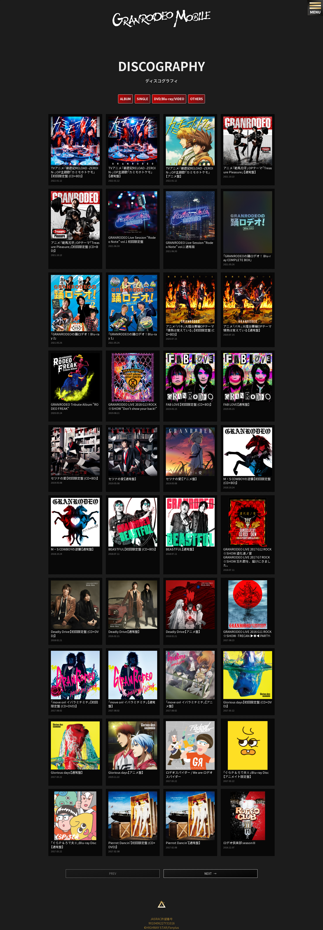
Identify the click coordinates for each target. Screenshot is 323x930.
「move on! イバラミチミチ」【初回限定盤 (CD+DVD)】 (75, 681)
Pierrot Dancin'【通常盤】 (190, 820)
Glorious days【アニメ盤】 (133, 749)
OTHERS (197, 98)
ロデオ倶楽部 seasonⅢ (248, 820)
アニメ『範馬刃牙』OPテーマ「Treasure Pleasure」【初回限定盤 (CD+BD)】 (75, 223)
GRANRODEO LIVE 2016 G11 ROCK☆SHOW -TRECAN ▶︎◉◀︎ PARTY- (248, 611)
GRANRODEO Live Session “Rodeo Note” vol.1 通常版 (190, 221)
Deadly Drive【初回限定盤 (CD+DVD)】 (75, 611)
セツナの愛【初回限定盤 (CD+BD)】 (75, 455)
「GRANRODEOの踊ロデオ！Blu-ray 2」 (75, 309)
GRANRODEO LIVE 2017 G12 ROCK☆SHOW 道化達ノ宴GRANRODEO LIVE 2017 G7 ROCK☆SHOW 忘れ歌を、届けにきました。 (248, 534)
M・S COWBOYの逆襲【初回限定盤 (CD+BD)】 (248, 458)
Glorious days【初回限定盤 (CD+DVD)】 (248, 681)
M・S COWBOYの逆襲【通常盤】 (75, 526)
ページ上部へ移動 (161, 904)
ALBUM (124, 98)
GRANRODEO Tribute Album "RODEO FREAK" (75, 383)
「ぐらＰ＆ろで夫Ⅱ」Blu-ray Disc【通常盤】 (75, 822)
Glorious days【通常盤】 (75, 749)
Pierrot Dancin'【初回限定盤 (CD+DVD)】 (133, 822)
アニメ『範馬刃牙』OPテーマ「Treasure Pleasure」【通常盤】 (248, 147)
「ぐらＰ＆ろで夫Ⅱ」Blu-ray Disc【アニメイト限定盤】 (248, 751)
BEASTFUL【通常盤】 (190, 526)
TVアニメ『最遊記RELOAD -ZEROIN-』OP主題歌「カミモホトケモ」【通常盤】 (133, 149)
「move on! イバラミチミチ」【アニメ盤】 (190, 681)
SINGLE (142, 98)
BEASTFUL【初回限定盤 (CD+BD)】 (133, 526)
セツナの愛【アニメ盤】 (190, 456)
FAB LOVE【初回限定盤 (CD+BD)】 (190, 381)
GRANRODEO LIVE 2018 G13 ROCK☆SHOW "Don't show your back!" (133, 385)
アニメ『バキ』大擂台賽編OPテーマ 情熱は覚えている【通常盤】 (248, 305)
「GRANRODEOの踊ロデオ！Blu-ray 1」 (133, 309)
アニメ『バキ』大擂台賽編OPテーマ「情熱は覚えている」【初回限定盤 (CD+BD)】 (190, 307)
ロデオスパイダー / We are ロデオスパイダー (190, 751)
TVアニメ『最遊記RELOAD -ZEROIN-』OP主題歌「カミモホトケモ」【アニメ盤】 (190, 149)
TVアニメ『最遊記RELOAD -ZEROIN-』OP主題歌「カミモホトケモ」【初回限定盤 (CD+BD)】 (75, 149)
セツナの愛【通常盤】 (133, 456)
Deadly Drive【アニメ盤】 (190, 609)
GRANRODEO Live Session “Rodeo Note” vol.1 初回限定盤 (133, 219)
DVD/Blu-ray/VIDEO (169, 98)
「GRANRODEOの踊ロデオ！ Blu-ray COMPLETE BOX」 (248, 228)
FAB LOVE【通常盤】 (248, 381)
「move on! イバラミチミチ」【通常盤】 (133, 681)
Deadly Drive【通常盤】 (133, 609)
